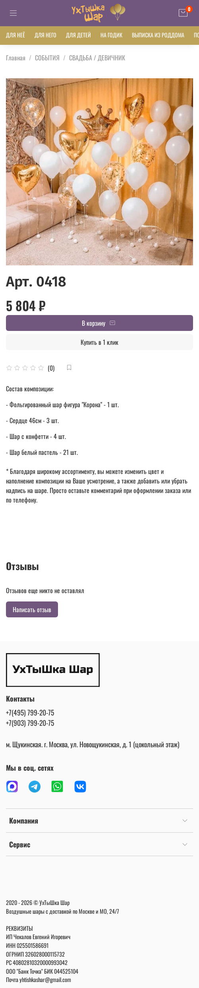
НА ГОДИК (111, 35)
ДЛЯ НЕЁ (15, 35)
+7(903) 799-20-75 (30, 722)
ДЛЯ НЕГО (45, 35)
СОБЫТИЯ (47, 57)
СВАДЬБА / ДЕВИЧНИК (97, 57)
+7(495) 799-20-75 (30, 712)
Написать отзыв (32, 609)
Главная (15, 57)
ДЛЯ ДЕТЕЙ (78, 35)
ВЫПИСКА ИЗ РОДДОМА (158, 35)
